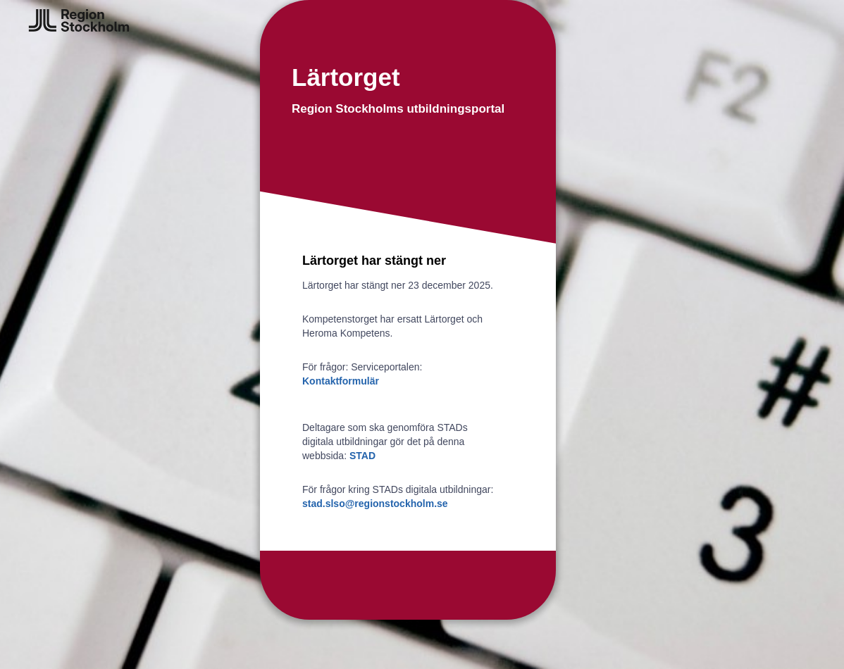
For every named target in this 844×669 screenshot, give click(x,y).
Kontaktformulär (340, 381)
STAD (362, 455)
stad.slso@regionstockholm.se (375, 503)
